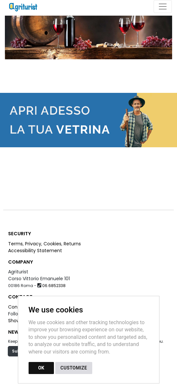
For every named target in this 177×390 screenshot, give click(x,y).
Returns (72, 243)
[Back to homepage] (26, 6)
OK (41, 367)
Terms (15, 243)
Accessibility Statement (35, 250)
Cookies (52, 243)
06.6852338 (54, 285)
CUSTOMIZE (73, 367)
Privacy (33, 243)
